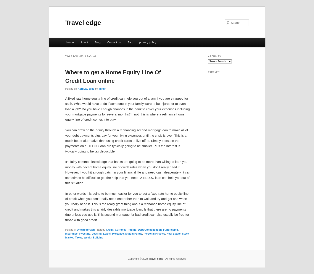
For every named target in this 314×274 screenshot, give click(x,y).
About (84, 42)
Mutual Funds (133, 233)
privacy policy (147, 42)
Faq (130, 42)
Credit (110, 229)
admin (102, 88)
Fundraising (170, 229)
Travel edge (83, 22)
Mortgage (118, 233)
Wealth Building (93, 237)
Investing (84, 233)
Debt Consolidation (150, 229)
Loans (107, 233)
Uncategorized (86, 229)
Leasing (96, 233)
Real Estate (174, 233)
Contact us (114, 42)
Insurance (71, 233)
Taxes (78, 237)
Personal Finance (154, 233)
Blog (97, 42)
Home (70, 42)
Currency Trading (125, 229)
